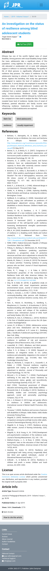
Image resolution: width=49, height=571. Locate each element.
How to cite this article (13, 517)
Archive (4, 537)
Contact (5, 544)
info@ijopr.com (8, 561)
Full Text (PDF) (24, 44)
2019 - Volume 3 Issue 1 (20, 17)
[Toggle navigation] (41, 5)
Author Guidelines (8, 542)
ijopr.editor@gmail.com (11, 556)
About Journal (7, 539)
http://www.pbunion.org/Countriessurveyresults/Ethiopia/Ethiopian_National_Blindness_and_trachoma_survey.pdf (27, 145)
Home (6, 17)
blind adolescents (24, 119)
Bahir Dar (7, 119)
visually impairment (25, 125)
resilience (7, 125)
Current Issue (7, 534)
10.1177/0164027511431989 (25, 280)
